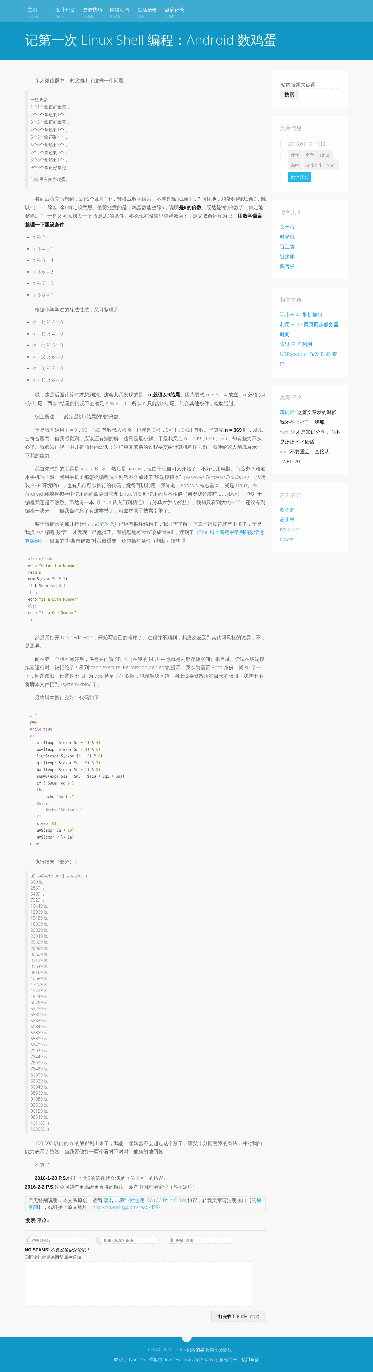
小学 (309, 155)
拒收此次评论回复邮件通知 (53, 1257)
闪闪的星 (195, 1350)
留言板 (287, 266)
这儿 (109, 524)
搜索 (289, 94)
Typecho (136, 1359)
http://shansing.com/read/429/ (126, 1207)
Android (313, 165)
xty (283, 451)
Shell (332, 165)
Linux (325, 155)
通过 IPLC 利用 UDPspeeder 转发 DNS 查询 (308, 354)
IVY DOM (290, 529)
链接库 (287, 256)
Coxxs (286, 539)
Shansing (209, 1359)
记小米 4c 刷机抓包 (301, 314)
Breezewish (174, 1359)
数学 (295, 155)
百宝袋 (287, 246)
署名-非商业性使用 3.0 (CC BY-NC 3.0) (145, 1200)
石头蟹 (287, 519)
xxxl (284, 431)
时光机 (287, 236)
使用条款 (250, 1359)
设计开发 (299, 177)
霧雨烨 (287, 412)
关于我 (287, 226)
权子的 (287, 509)
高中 (295, 165)
